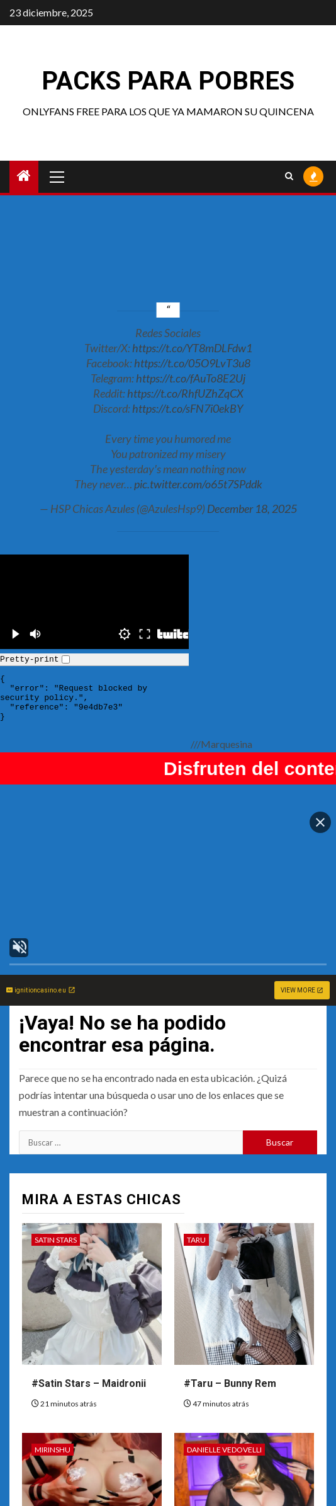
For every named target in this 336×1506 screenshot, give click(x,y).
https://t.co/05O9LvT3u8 (192, 363)
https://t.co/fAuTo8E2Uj (190, 378)
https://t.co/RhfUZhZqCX (185, 393)
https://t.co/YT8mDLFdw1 (192, 348)
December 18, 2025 (252, 508)
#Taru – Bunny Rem (230, 1330)
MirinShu (52, 1396)
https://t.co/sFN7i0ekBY (187, 408)
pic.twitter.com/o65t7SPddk (198, 484)
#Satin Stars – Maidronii (88, 1330)
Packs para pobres (168, 81)
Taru (196, 1187)
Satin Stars (56, 1187)
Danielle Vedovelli (224, 1396)
